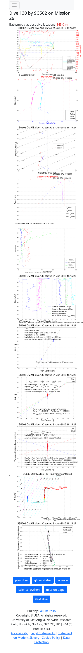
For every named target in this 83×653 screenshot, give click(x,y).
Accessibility (19, 633)
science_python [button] (29, 590)
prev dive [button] (21, 580)
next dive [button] (41, 599)
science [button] (63, 580)
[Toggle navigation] (14, 5)
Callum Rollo (47, 611)
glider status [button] (42, 580)
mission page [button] (55, 590)
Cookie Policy (51, 638)
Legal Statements (43, 633)
